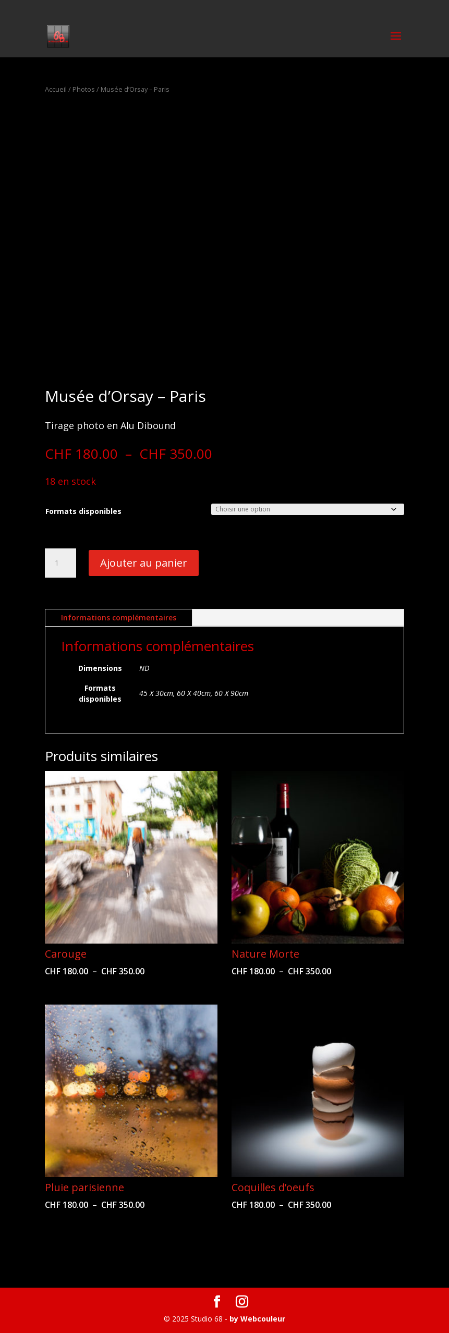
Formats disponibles (83, 511)
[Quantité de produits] (60, 563)
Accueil (56, 89)
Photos (83, 89)
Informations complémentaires (118, 617)
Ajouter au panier (143, 563)
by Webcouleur (257, 1319)
